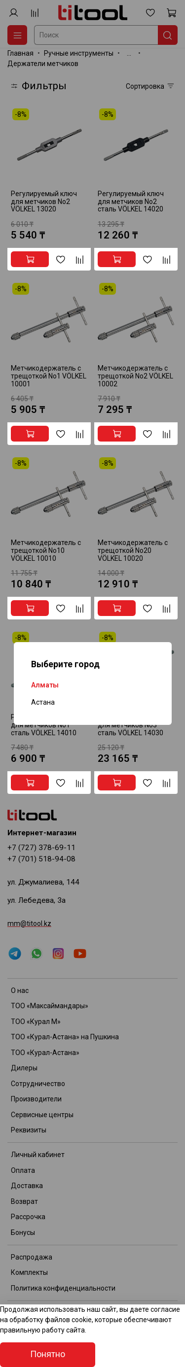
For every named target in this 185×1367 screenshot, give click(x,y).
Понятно (47, 1354)
